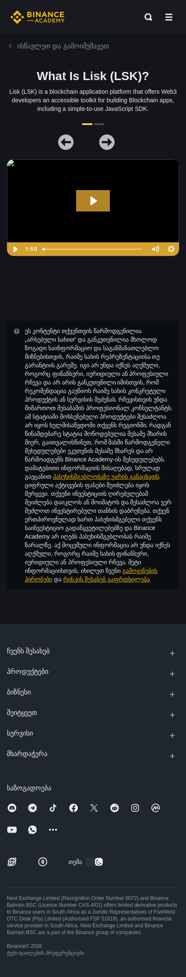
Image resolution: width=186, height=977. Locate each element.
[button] (169, 17)
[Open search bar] (146, 17)
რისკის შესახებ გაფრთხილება (106, 579)
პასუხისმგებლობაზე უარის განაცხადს (106, 476)
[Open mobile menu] (169, 17)
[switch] (94, 862)
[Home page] (37, 17)
